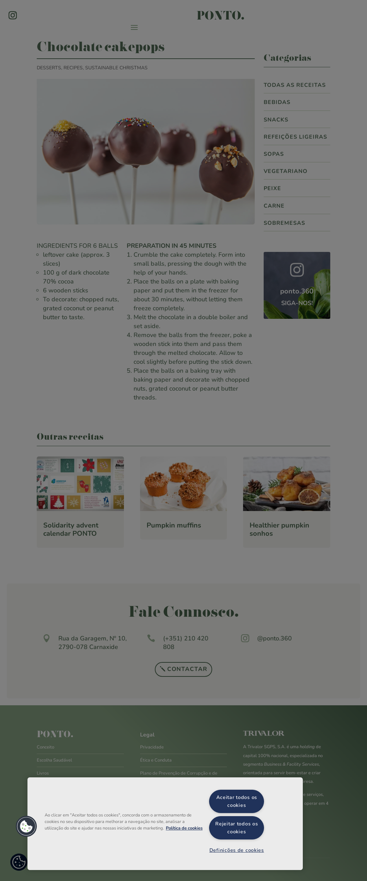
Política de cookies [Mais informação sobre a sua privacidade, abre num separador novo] (184, 828)
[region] (165, 823)
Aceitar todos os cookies (236, 801)
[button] (26, 826)
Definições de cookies (236, 850)
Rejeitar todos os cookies (236, 827)
